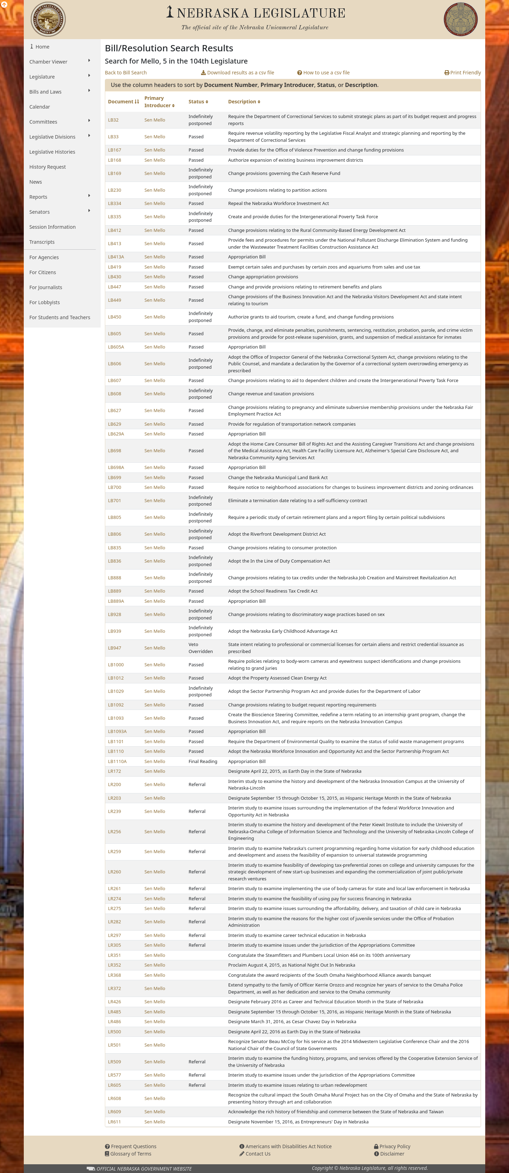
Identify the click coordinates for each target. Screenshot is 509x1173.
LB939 (114, 631)
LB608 (114, 393)
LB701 (114, 500)
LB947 (114, 648)
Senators (59, 211)
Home (41, 46)
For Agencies (44, 257)
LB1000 (116, 664)
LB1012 (116, 678)
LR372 (114, 988)
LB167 (114, 150)
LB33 (113, 136)
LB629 (114, 424)
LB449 (114, 300)
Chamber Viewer (59, 61)
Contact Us (255, 1153)
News (35, 181)
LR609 (114, 1111)
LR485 (114, 1012)
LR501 (114, 1045)
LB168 (114, 160)
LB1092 (116, 705)
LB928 (114, 614)
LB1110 (116, 751)
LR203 (114, 798)
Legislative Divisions (59, 136)
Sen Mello (154, 120)
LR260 (114, 871)
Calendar (39, 106)
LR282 (114, 921)
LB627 (114, 410)
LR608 (114, 1098)
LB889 (114, 591)
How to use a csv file (323, 72)
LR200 (114, 784)
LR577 (114, 1075)
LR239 (114, 811)
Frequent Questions (131, 1146)
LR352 (114, 965)
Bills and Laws (59, 91)
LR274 (114, 898)
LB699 (114, 477)
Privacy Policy (392, 1146)
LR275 (114, 908)
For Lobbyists (44, 302)
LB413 (114, 243)
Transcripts (42, 242)
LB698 (114, 450)
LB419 (114, 267)
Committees (59, 121)
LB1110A (117, 761)
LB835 (114, 547)
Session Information (52, 226)
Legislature (59, 76)
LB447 (114, 287)
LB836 (114, 561)
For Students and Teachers (59, 317)
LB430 (114, 276)
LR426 (114, 1001)
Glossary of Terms (128, 1153)
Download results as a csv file (237, 72)
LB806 (114, 534)
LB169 (114, 173)
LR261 (114, 888)
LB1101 (116, 741)
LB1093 (116, 718)
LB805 (114, 517)
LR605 (114, 1085)
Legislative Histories (52, 151)
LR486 (114, 1021)
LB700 (114, 487)
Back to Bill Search (126, 72)
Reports (59, 196)
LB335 (114, 216)
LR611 (114, 1122)
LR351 (114, 955)
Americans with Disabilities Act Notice (285, 1146)
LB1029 (116, 691)
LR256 (114, 831)
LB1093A (117, 731)
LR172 (114, 771)
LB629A (116, 434)
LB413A (116, 257)
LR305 (114, 945)
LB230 (114, 190)
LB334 (114, 203)
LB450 (114, 317)
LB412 (114, 230)
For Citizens (42, 272)
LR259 (114, 851)
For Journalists (45, 287)
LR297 (114, 935)
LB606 (114, 363)
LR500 (114, 1031)
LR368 (114, 975)
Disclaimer (389, 1153)
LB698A (116, 467)
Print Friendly (462, 72)
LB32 (113, 120)
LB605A (116, 347)
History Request (47, 166)
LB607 (114, 380)
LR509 (114, 1061)
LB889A (116, 601)
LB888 (114, 577)
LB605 (114, 333)
